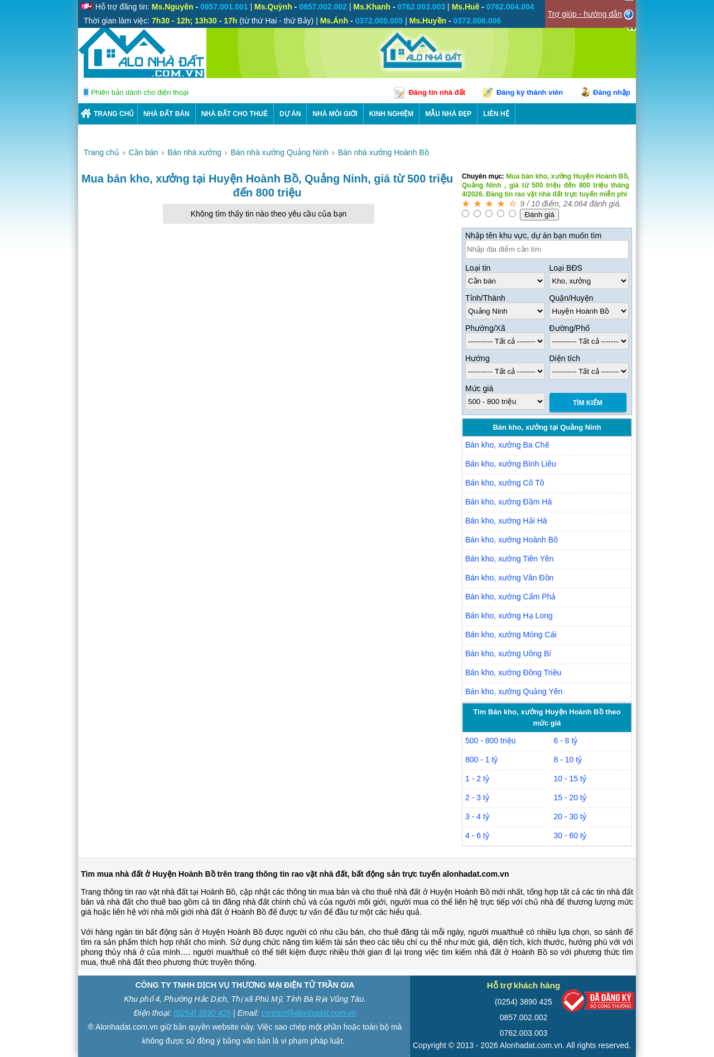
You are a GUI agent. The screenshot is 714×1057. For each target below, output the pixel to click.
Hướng (477, 358)
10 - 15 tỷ (570, 778)
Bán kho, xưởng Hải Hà (506, 520)
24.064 (575, 203)
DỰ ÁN (290, 114)
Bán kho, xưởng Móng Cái (511, 634)
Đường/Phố (569, 328)
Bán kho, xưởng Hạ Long (509, 615)
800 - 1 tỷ (481, 759)
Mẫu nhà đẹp (448, 114)
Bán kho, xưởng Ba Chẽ (507, 444)
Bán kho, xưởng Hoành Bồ (511, 539)
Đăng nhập (611, 92)
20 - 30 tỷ (570, 816)
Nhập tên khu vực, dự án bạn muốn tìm (533, 235)
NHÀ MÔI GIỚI (334, 114)
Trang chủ (114, 114)
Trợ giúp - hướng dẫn (585, 13)
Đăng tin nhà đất (436, 92)
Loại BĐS (565, 267)
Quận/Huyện (571, 298)
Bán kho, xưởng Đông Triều (513, 672)
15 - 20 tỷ (570, 797)
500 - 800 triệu (490, 740)
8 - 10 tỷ (568, 759)
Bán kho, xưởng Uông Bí (508, 653)
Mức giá (479, 388)
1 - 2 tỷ (477, 778)
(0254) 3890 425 (202, 1012)
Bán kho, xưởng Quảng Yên (513, 691)
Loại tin (477, 267)
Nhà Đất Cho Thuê (234, 114)
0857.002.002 (524, 1017)
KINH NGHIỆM (391, 114)
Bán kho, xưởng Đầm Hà (508, 501)
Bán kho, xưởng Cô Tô (504, 482)
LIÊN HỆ (496, 114)
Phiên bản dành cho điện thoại (140, 92)
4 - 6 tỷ (477, 835)
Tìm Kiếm (587, 403)
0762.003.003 (524, 1033)
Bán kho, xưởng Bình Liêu (510, 463)
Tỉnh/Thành (485, 298)
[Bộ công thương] (598, 1003)
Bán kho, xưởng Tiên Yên (509, 558)
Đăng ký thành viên (529, 92)
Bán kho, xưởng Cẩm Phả (510, 596)
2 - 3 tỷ (477, 797)
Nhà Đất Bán (166, 114)
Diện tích (564, 358)
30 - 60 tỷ (570, 835)
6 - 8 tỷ (566, 740)
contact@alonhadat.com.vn (308, 1012)
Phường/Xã (485, 328)
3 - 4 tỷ (477, 816)
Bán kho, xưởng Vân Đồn (509, 577)
